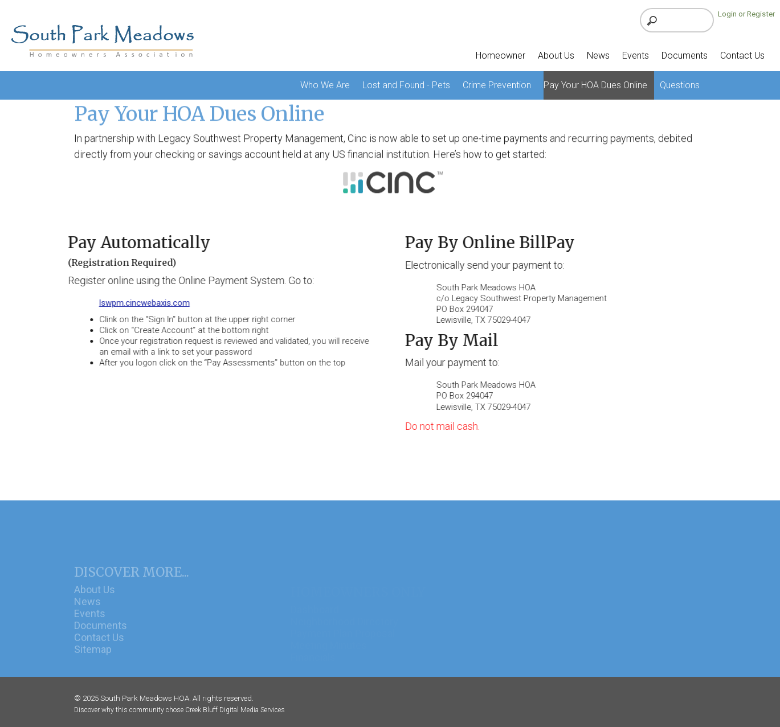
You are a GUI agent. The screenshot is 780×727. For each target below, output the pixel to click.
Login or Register (746, 14)
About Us (94, 596)
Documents (100, 633)
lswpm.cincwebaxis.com (142, 303)
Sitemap (93, 657)
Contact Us (99, 645)
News (87, 609)
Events (89, 621)
